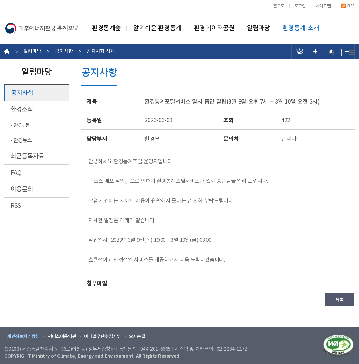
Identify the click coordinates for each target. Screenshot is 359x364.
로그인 (300, 6)
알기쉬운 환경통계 (157, 28)
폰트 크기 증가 (315, 51)
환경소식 (22, 109)
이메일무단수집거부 (102, 336)
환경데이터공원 (214, 28)
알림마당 (258, 28)
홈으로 (278, 6)
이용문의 (22, 189)
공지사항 (22, 93)
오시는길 (137, 336)
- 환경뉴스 (21, 141)
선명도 (299, 51)
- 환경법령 (21, 125)
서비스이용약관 (62, 336)
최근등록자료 (27, 156)
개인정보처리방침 (23, 336)
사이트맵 (323, 6)
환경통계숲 (106, 28)
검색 (331, 52)
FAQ (16, 173)
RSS (351, 6)
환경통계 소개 (301, 28)
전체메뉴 (352, 52)
